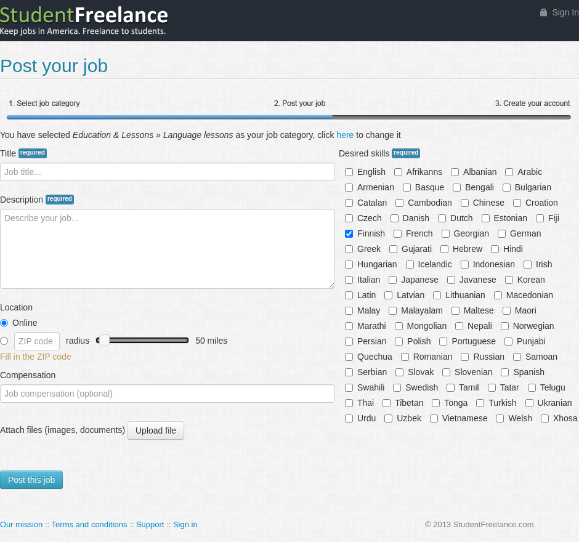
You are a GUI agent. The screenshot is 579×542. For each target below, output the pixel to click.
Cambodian (423, 203)
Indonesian (488, 264)
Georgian (466, 233)
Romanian (427, 357)
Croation (535, 203)
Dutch (455, 218)
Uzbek (402, 418)
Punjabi (525, 341)
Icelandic (429, 264)
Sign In (565, 12)
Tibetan (403, 403)
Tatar (503, 387)
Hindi (507, 249)
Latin (360, 295)
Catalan (366, 203)
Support (150, 524)
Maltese (472, 310)
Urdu (360, 418)
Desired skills (379, 153)
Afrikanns (418, 172)
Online (18, 323)
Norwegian (527, 326)
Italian (362, 280)
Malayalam (416, 310)
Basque (423, 187)
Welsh (514, 418)
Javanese (471, 280)
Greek (363, 249)
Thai (359, 403)
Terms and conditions (90, 524)
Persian (365, 341)
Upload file (156, 431)
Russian (482, 357)
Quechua (368, 357)
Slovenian (467, 372)
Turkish (496, 403)
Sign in (185, 524)
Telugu (546, 387)
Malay (362, 310)
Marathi (365, 326)
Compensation (27, 375)
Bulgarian (527, 187)
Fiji (547, 218)
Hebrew (461, 249)
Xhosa (559, 418)
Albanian (474, 172)
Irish (538, 264)
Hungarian (371, 264)
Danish (410, 218)
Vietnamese (459, 418)
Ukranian (548, 403)
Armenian (369, 187)
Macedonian (523, 295)
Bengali (473, 187)
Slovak (414, 372)
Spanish (523, 372)
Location (16, 307)
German (519, 233)
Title (23, 153)
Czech (363, 218)
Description (37, 199)
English (365, 172)
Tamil (463, 387)
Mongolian (421, 326)
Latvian (404, 295)
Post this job (31, 480)
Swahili (364, 387)
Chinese (482, 203)
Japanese (414, 280)
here (345, 135)
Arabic (523, 172)
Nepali (473, 326)
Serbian (366, 372)
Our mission (21, 524)
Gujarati (410, 249)
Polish (413, 341)
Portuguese (467, 341)
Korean (525, 280)
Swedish (415, 387)
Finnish (365, 233)
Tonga (450, 403)
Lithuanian (459, 295)
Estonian (504, 218)
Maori (519, 310)
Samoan (535, 357)
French (413, 233)
